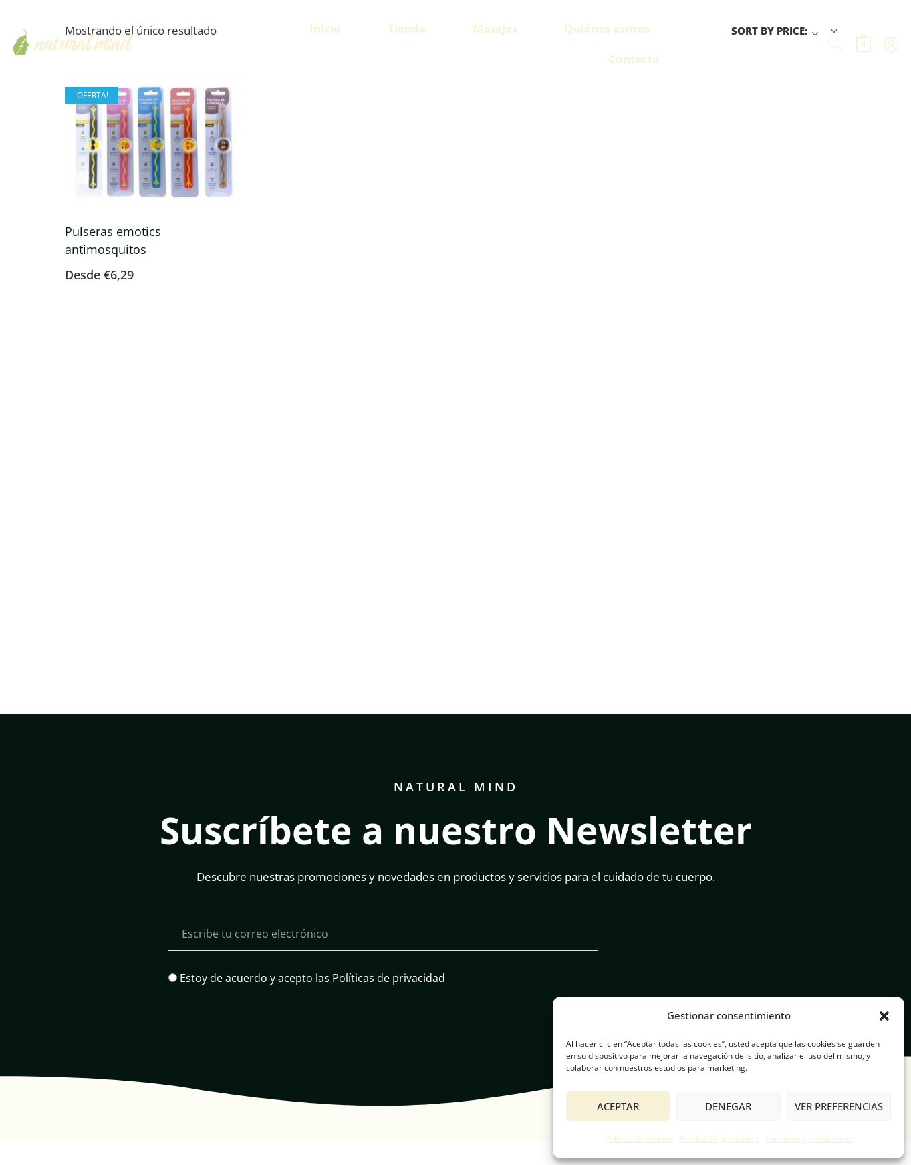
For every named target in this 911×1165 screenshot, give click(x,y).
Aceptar (618, 1106)
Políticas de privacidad (388, 977)
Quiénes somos (607, 28)
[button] (884, 1016)
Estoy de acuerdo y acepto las (312, 977)
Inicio (325, 28)
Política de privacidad (719, 1138)
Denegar (728, 1106)
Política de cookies (639, 1138)
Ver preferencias (839, 1106)
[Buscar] (835, 44)
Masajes (495, 28)
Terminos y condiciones (809, 1138)
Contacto (634, 59)
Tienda (407, 28)
